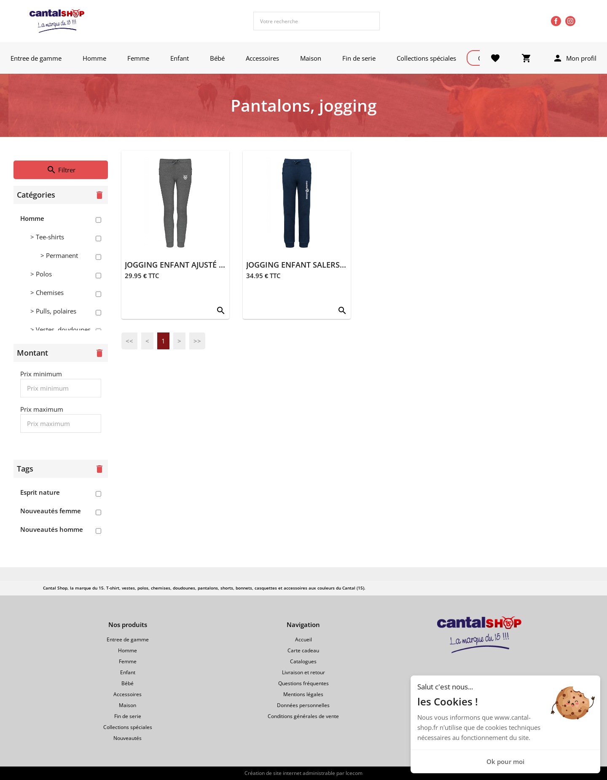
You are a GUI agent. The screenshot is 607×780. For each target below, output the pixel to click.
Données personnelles (303, 705)
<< (129, 341)
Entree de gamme (36, 58)
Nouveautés (127, 738)
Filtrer (60, 170)
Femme (138, 58)
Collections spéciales (426, 58)
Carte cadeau (303, 650)
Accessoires (262, 58)
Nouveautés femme (50, 511)
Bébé (217, 58)
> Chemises (47, 292)
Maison (310, 58)
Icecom (354, 773)
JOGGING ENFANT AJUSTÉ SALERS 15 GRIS (200, 265)
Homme (94, 58)
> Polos (41, 274)
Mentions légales (303, 694)
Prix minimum (41, 374)
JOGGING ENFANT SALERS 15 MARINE (314, 265)
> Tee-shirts (47, 237)
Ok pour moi (505, 761)
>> (197, 341)
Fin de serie (359, 58)
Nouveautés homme (51, 529)
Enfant (179, 58)
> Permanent (59, 255)
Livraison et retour (303, 672)
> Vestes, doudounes (60, 329)
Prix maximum (41, 409)
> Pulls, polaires (53, 311)
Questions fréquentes (303, 683)
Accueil (303, 639)
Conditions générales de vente (303, 716)
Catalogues (303, 661)
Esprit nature (40, 492)
